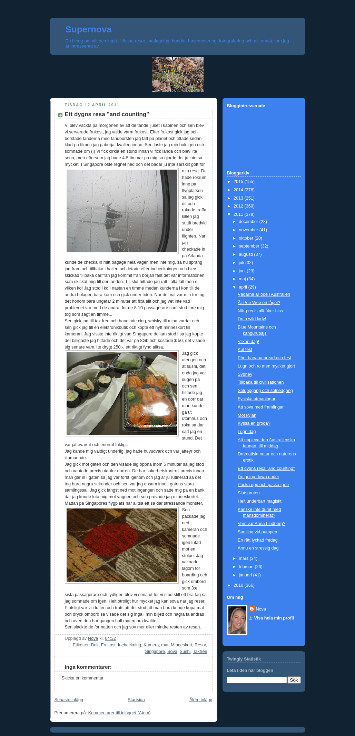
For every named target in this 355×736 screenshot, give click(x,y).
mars (244, 558)
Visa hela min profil (274, 618)
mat (164, 645)
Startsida (136, 699)
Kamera (151, 645)
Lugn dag (247, 431)
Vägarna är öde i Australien (264, 294)
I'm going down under (258, 476)
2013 (239, 198)
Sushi (185, 651)
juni (243, 271)
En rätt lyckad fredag (258, 540)
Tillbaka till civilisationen (261, 382)
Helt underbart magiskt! (260, 501)
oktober (247, 238)
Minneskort (181, 645)
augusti (246, 254)
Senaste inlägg (69, 699)
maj (243, 278)
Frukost (108, 645)
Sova (172, 651)
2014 (239, 190)
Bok (95, 645)
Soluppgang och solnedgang (265, 390)
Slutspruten (249, 493)
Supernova (89, 29)
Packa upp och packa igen (263, 484)
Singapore (155, 651)
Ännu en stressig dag (258, 548)
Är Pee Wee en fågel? (259, 302)
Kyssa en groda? (254, 423)
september (249, 246)
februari (247, 566)
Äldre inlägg (201, 699)
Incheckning (129, 645)
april (243, 287)
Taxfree (200, 651)
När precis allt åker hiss (260, 311)
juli (242, 262)
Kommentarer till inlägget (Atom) (119, 712)
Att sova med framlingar (261, 407)
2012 (239, 206)
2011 (239, 214)
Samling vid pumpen (257, 532)
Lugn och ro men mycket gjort (266, 366)
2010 (239, 585)
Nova (261, 609)
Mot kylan (247, 415)
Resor (200, 645)
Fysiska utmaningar (256, 398)
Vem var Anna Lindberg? (261, 523)
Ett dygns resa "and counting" (266, 468)
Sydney (245, 374)
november (249, 230)
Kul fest (245, 349)
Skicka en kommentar (82, 678)
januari (246, 575)
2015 (239, 181)
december (249, 221)
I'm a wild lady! (252, 318)
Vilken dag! (248, 341)
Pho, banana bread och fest (264, 357)
